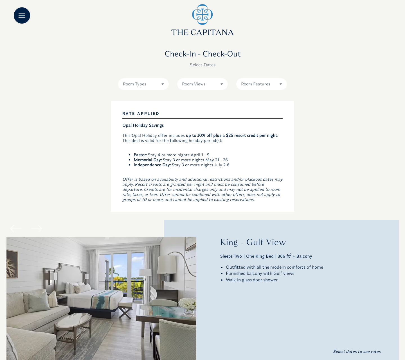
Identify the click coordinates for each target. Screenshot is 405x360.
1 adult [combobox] (191, 117)
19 (152, 188)
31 (116, 216)
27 (170, 202)
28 (189, 202)
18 (134, 188)
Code (291, 107)
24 (116, 202)
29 (79, 216)
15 (80, 188)
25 (134, 202)
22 (79, 202)
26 (152, 202)
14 (189, 174)
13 (170, 174)
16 (98, 188)
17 (116, 188)
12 (152, 174)
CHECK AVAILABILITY (303, 260)
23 (98, 202)
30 (98, 216)
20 (170, 188)
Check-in (77, 107)
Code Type (245, 107)
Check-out (134, 107)
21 (189, 188)
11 (134, 174)
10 (116, 174)
